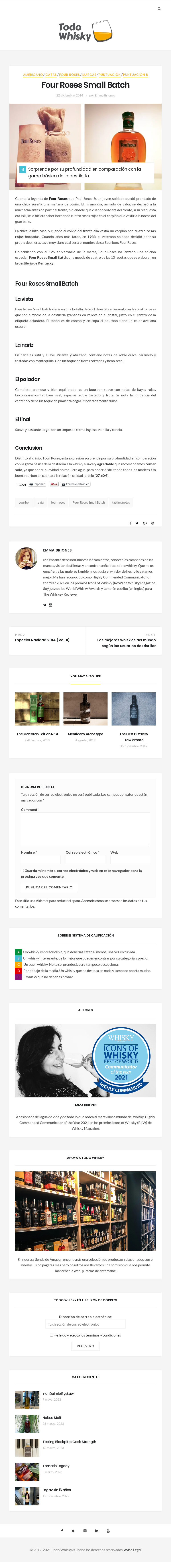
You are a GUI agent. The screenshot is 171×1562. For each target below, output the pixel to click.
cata (41, 502)
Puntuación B (135, 74)
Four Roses (69, 74)
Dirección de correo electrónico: (85, 1316)
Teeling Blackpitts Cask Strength (69, 1441)
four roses (58, 502)
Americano (33, 74)
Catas (51, 74)
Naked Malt (52, 1417)
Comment (30, 809)
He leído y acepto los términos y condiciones (85, 1335)
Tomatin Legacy (56, 1465)
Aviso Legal (132, 1550)
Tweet (21, 484)
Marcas (89, 74)
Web (114, 852)
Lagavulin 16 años (57, 1489)
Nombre (29, 852)
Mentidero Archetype (85, 734)
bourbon (24, 502)
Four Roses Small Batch (89, 502)
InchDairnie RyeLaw (58, 1393)
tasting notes (121, 502)
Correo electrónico (83, 852)
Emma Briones (105, 95)
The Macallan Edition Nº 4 (37, 734)
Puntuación (110, 74)
